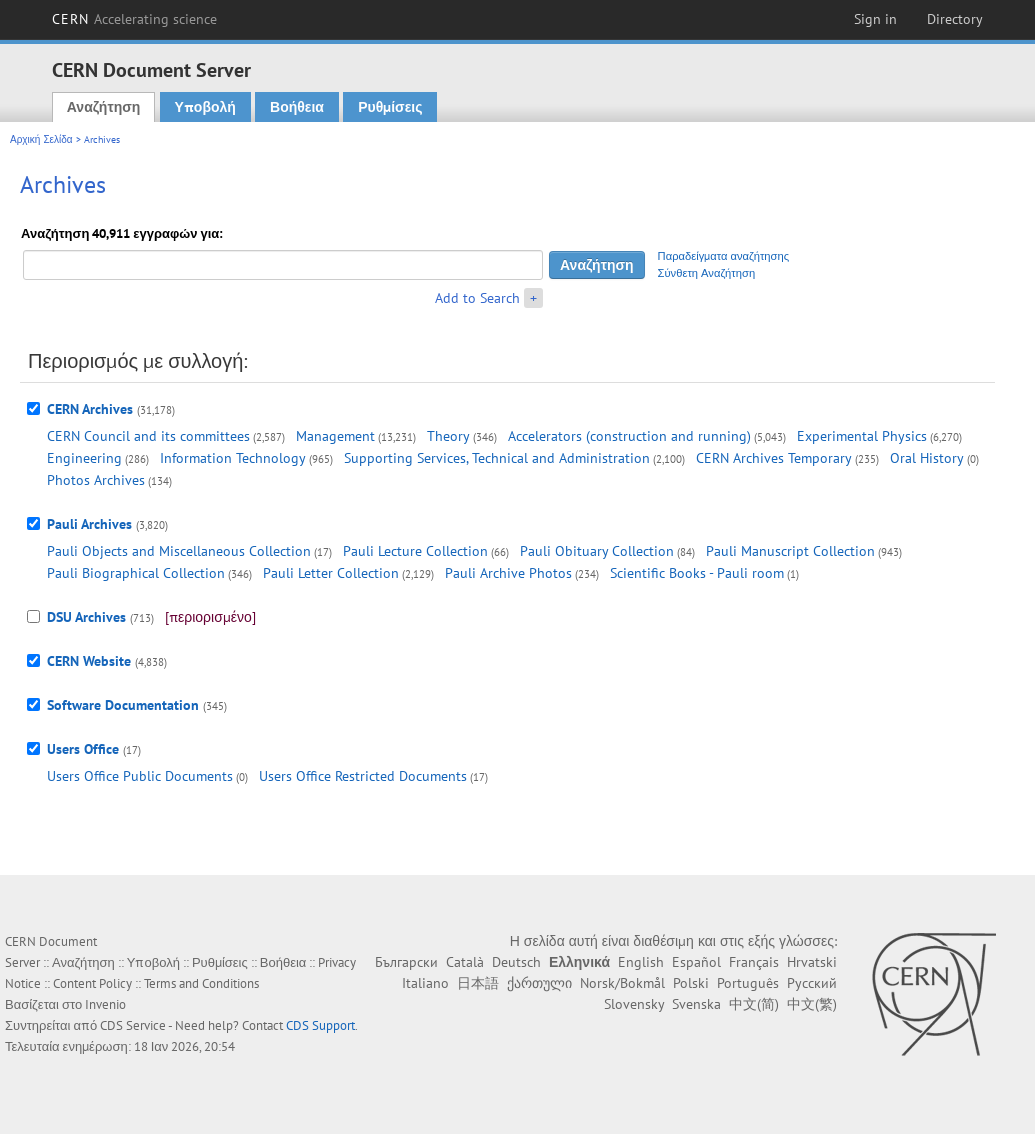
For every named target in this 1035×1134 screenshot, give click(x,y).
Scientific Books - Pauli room (697, 573)
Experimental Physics (862, 436)
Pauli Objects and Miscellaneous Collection (179, 551)
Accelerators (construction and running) (629, 436)
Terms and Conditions (201, 983)
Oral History (927, 458)
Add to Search (477, 298)
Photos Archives (96, 480)
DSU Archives (86, 617)
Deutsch (516, 962)
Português (748, 983)
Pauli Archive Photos (508, 573)
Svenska (696, 1004)
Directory (955, 19)
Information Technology (233, 458)
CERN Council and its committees (148, 436)
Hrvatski (812, 962)
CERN (135, 19)
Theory (448, 436)
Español (696, 962)
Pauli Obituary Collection (597, 551)
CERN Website (89, 661)
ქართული (539, 983)
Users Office (83, 749)
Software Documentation (123, 705)
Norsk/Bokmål (622, 983)
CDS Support (320, 1025)
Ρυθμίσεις (390, 107)
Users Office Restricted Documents (363, 776)
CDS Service (133, 1025)
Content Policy (92, 983)
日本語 (478, 983)
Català (465, 962)
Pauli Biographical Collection (136, 573)
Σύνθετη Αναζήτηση (707, 273)
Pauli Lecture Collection (415, 551)
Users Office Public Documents (140, 776)
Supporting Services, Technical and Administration (497, 458)
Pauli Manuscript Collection (790, 551)
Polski (691, 983)
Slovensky (634, 1004)
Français (754, 962)
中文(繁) (812, 1004)
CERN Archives (90, 409)
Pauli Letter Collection (331, 573)
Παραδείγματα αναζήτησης (724, 256)
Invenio (105, 1004)
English (641, 962)
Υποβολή (205, 107)
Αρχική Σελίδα (41, 139)
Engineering (84, 458)
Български (406, 962)
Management (335, 436)
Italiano (425, 983)
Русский (812, 983)
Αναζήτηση (104, 107)
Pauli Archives (89, 524)
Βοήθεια (297, 107)
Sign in (875, 19)
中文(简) (754, 1004)
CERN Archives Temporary (774, 458)
